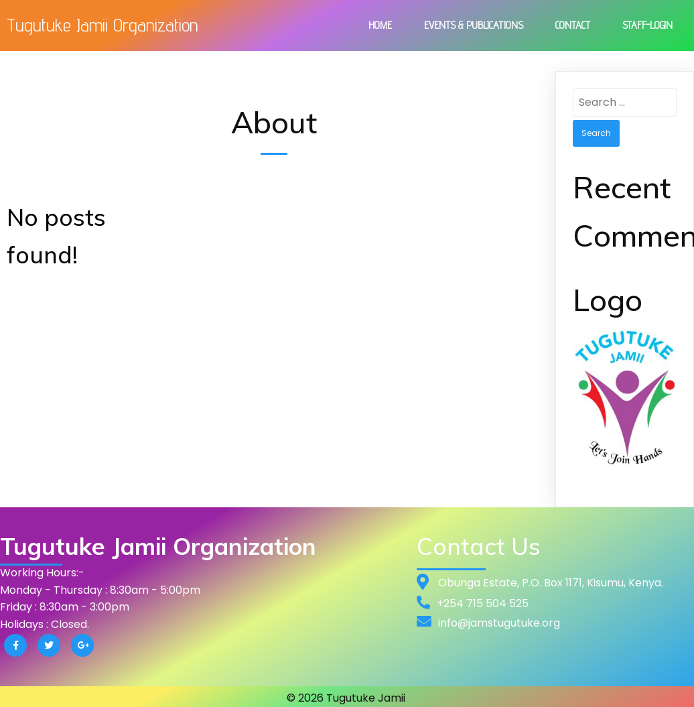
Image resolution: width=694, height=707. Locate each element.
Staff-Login (647, 25)
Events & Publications (473, 25)
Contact (572, 25)
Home (380, 25)
